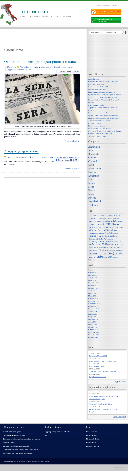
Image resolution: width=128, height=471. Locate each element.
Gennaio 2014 (93, 270)
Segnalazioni (94, 201)
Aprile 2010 (92, 322)
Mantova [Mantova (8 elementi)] (109, 239)
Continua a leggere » (72, 141)
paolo (5, 446)
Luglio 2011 (92, 293)
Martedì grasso (93, 79)
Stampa (31, 70)
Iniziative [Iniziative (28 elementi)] (100, 238)
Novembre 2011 (94, 283)
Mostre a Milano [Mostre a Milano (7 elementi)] (102, 248)
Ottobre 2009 (93, 338)
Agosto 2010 (92, 311)
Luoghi (91, 183)
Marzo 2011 (92, 296)
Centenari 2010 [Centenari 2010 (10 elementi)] (100, 221)
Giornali (57, 67)
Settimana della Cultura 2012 (98, 136)
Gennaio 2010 (93, 330)
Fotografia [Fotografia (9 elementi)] (100, 236)
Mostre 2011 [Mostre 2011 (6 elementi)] (93, 248)
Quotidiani (20, 70)
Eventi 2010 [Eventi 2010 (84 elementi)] (104, 224)
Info (46, 435)
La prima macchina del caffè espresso (101, 113)
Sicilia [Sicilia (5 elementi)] (105, 257)
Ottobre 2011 (92, 285)
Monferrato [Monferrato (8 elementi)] (110, 242)
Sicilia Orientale (91, 432)
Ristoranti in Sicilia (92, 439)
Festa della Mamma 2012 (97, 89)
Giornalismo (67, 67)
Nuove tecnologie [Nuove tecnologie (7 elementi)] (112, 250)
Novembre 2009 (94, 335)
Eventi (91, 165)
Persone (50, 157)
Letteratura (36, 157)
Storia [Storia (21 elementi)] (110, 256)
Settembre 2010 (93, 309)
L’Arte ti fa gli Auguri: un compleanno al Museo (105, 131)
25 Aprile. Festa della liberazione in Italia (102, 97)
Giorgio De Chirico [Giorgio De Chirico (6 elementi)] (111, 236)
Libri (90, 179)
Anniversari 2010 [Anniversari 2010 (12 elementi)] (112, 215)
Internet (92, 172)
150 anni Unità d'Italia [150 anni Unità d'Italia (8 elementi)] (96, 216)
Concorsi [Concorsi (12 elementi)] (110, 221)
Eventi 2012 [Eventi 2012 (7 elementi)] (112, 227)
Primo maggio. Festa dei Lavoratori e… (102, 92)
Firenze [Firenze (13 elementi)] (114, 233)
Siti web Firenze (94, 260)
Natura (91, 190)
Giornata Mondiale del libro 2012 (100, 134)
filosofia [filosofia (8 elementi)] (108, 233)
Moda (91, 186)
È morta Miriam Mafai (21, 152)
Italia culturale (18, 461)
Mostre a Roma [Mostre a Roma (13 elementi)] (115, 247)
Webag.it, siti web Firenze (40, 461)
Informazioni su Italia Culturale (106, 6)
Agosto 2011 (92, 291)
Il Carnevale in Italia (18, 435)
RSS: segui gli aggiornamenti (107, 11)
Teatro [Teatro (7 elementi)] (116, 257)
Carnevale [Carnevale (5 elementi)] (109, 218)
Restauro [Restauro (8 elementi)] (99, 254)
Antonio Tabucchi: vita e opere (99, 121)
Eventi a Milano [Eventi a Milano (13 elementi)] (105, 230)
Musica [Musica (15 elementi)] (102, 250)
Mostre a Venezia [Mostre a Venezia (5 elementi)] (94, 250)
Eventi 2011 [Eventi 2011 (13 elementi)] (103, 227)
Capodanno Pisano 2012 (97, 377)
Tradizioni (93, 205)
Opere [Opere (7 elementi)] (120, 250)
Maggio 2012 (93, 275)
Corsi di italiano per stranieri (19, 446)
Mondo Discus (91, 442)
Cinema (92, 157)
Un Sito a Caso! (91, 435)
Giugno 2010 (92, 317)
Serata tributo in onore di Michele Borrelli (103, 115)
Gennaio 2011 (93, 298)
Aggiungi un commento (29, 67)
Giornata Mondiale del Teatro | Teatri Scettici (18, 449)
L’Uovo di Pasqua (94, 123)
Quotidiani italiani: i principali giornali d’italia (40, 62)
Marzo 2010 (92, 324)
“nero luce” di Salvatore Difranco (100, 87)
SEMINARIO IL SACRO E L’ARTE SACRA (104, 118)
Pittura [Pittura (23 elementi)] (92, 253)
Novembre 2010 (94, 304)
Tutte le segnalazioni (119, 417)
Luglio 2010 (92, 314)
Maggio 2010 (93, 319)
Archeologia (94, 146)
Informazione (46, 67)
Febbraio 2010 (93, 327)
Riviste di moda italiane (96, 126)
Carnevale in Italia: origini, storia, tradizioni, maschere (21, 439)
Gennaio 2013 (93, 272)
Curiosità (92, 161)
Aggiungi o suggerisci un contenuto (104, 20)
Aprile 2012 (92, 278)
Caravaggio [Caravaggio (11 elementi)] (101, 218)
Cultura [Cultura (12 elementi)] (92, 224)
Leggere (10, 70)
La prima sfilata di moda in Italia (99, 128)
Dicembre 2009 (93, 332)
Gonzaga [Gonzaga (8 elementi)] (92, 239)
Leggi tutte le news (120, 382)
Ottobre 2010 (93, 306)
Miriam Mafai (74, 157)
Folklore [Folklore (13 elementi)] (92, 236)
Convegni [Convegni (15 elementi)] (118, 221)
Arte (90, 150)
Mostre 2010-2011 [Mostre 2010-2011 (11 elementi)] (115, 244)
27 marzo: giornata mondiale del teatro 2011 (104, 372)
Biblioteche (94, 154)
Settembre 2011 (93, 288)
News (43, 157)
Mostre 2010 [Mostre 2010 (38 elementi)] (100, 244)
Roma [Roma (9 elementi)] (105, 254)
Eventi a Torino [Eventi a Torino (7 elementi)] (99, 233)
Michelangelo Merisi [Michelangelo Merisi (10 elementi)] (97, 241)
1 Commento (24, 157)
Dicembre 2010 (93, 301)
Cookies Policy (119, 468)
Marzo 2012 (92, 280)
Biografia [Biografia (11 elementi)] (92, 218)
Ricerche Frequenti (93, 446)
